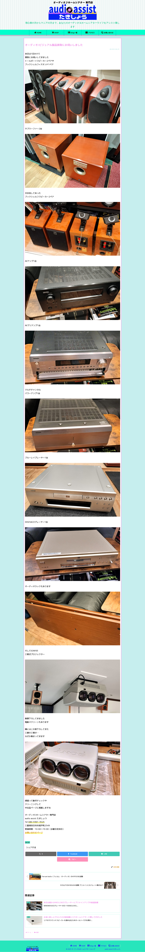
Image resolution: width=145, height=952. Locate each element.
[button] (72, 859)
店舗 (28, 842)
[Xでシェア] (40, 854)
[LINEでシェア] (104, 854)
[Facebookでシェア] (72, 854)
